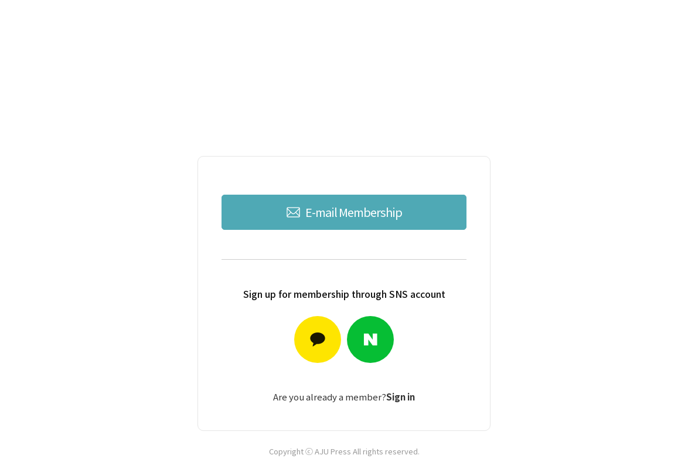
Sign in (400, 396)
